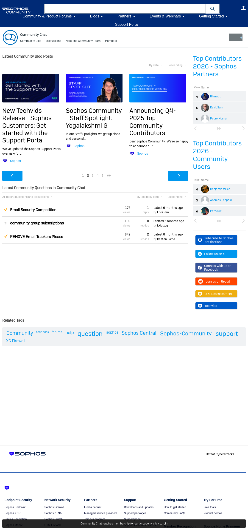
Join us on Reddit (214, 281)
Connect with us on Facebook (214, 268)
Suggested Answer (5, 209)
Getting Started (211, 16)
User (243, 8)
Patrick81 (216, 211)
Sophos (15, 161)
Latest (168, 207)
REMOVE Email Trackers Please (36, 236)
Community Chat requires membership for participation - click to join (124, 523)
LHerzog (162, 225)
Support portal (132, 519)
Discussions (53, 41)
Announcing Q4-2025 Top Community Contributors (152, 122)
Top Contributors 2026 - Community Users (217, 155)
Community (19, 333)
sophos (112, 332)
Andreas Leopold (221, 200)
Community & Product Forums (47, 16)
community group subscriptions (37, 223)
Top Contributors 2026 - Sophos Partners (217, 66)
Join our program (94, 519)
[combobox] (125, 8)
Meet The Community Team (83, 41)
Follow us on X (211, 254)
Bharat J (215, 96)
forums (57, 332)
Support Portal (127, 24)
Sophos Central (139, 333)
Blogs (94, 16)
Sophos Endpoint (15, 507)
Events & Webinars (165, 16)
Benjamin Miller (220, 189)
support (227, 334)
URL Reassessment (215, 294)
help (69, 332)
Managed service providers (100, 513)
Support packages (135, 513)
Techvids (207, 305)
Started (168, 221)
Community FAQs (174, 513)
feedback (42, 332)
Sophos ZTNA (53, 513)
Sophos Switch (54, 519)
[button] (213, 8)
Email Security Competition (33, 209)
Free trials (210, 507)
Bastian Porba (166, 239)
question (90, 334)
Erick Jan (163, 212)
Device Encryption (16, 519)
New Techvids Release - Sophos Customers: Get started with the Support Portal (27, 126)
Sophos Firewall (54, 507)
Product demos (213, 513)
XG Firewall (15, 340)
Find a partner (92, 507)
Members (111, 41)
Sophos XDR (12, 513)
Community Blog (30, 41)
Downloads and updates (139, 507)
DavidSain (216, 107)
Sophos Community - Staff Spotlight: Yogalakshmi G (94, 118)
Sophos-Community (186, 333)
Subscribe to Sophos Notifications (216, 240)
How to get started (175, 507)
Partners (124, 16)
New (235, 37)
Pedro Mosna (218, 118)
